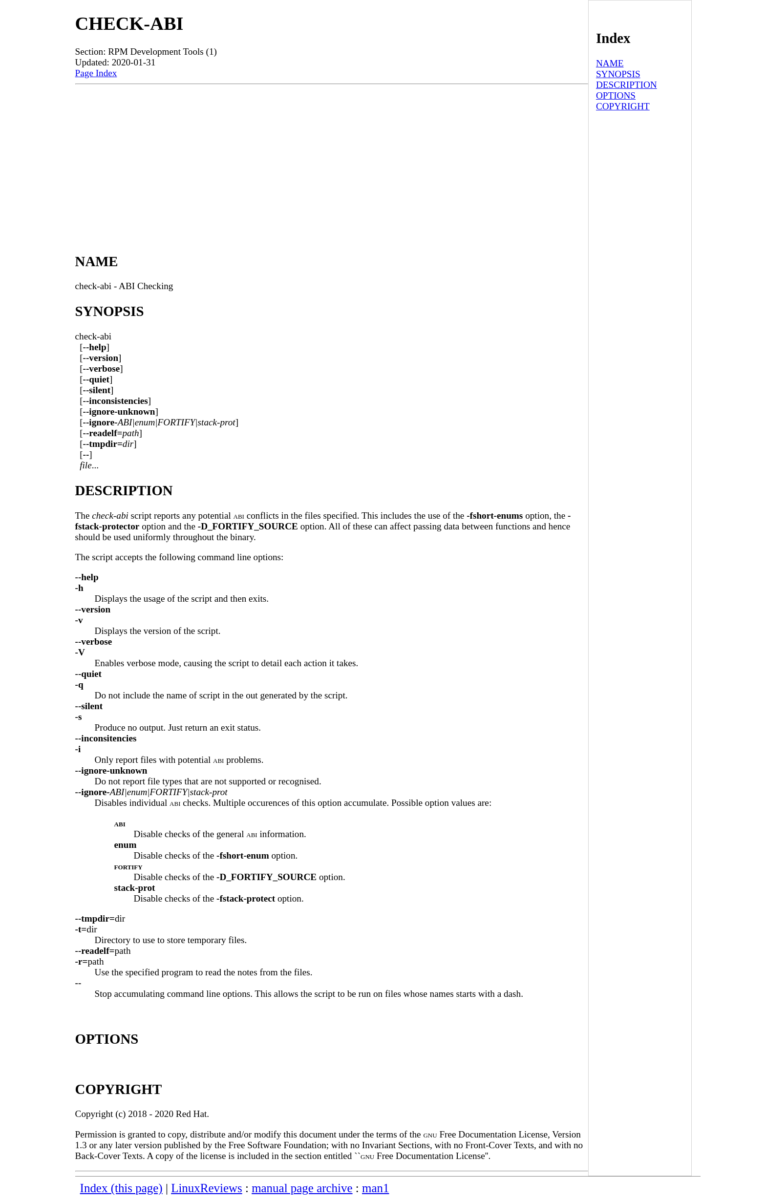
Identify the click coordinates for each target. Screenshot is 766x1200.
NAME (610, 63)
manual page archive (302, 1188)
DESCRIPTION (626, 85)
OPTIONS (616, 95)
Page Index (96, 73)
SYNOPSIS (618, 74)
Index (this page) (121, 1188)
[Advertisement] (331, 157)
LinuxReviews (206, 1188)
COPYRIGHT (623, 106)
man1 (375, 1188)
